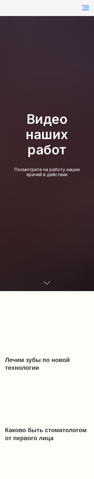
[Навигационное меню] (85, 8)
